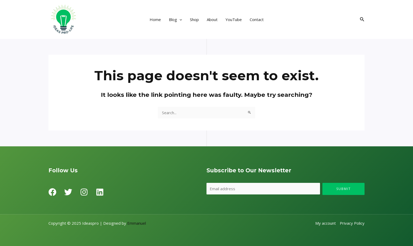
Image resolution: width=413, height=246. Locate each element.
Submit (343, 189)
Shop (194, 19)
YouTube (233, 19)
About (212, 19)
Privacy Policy (352, 223)
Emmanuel (136, 223)
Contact (257, 19)
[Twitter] (68, 192)
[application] (179, 19)
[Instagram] (84, 192)
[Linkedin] (100, 192)
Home (155, 19)
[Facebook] (52, 192)
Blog (175, 19)
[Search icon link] (362, 19)
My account (325, 223)
